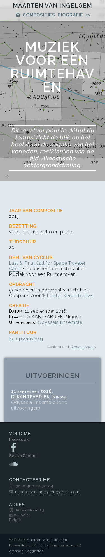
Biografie (70, 15)
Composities (39, 15)
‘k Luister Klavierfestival (68, 295)
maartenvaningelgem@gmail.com (47, 491)
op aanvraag (29, 338)
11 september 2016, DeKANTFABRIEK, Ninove (39, 394)
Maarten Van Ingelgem (52, 5)
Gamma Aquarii (83, 347)
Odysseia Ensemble (60, 322)
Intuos (43, 545)
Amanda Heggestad (26, 551)
